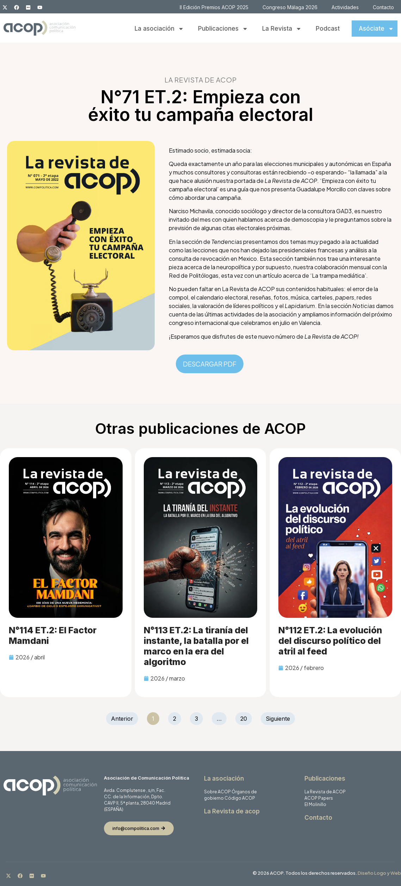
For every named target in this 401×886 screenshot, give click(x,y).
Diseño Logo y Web (379, 873)
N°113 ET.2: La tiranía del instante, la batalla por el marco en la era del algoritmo (196, 646)
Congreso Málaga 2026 (290, 7)
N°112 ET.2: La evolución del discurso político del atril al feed (330, 641)
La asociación (159, 28)
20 (246, 717)
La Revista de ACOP (325, 791)
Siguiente (278, 718)
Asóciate (376, 28)
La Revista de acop (232, 811)
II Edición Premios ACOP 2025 (214, 7)
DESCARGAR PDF (209, 364)
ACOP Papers (318, 798)
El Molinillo (315, 804)
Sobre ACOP (217, 791)
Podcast (328, 28)
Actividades (345, 7)
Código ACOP (239, 798)
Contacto (383, 7)
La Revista (282, 28)
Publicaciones (223, 28)
